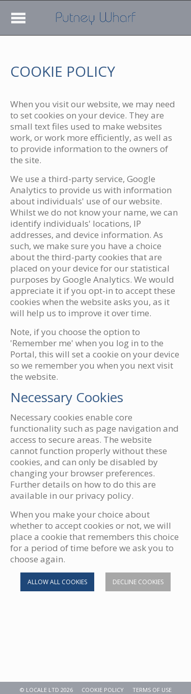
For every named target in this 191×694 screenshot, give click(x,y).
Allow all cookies (57, 582)
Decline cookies (138, 582)
